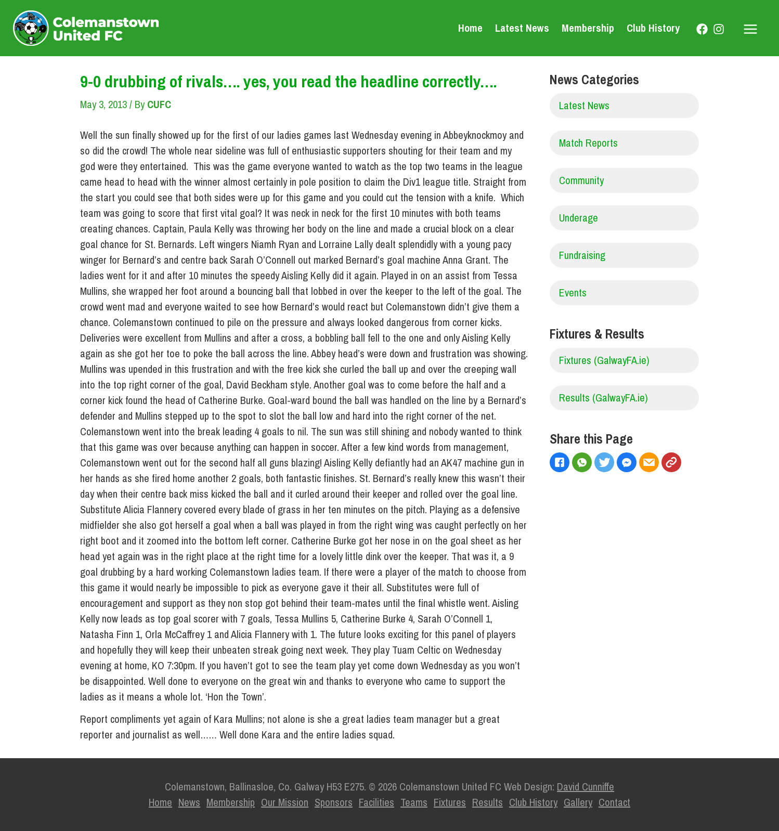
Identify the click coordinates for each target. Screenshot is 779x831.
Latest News (522, 28)
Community (581, 180)
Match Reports (588, 143)
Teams (413, 802)
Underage (578, 218)
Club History (653, 28)
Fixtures (450, 802)
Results (487, 802)
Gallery (578, 802)
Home (470, 28)
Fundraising (582, 255)
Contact (614, 802)
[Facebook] (702, 29)
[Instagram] (718, 29)
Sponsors (334, 802)
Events (573, 292)
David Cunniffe (585, 787)
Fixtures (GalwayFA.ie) (604, 360)
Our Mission (284, 802)
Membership (588, 28)
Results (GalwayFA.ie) (603, 398)
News (189, 802)
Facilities (376, 802)
